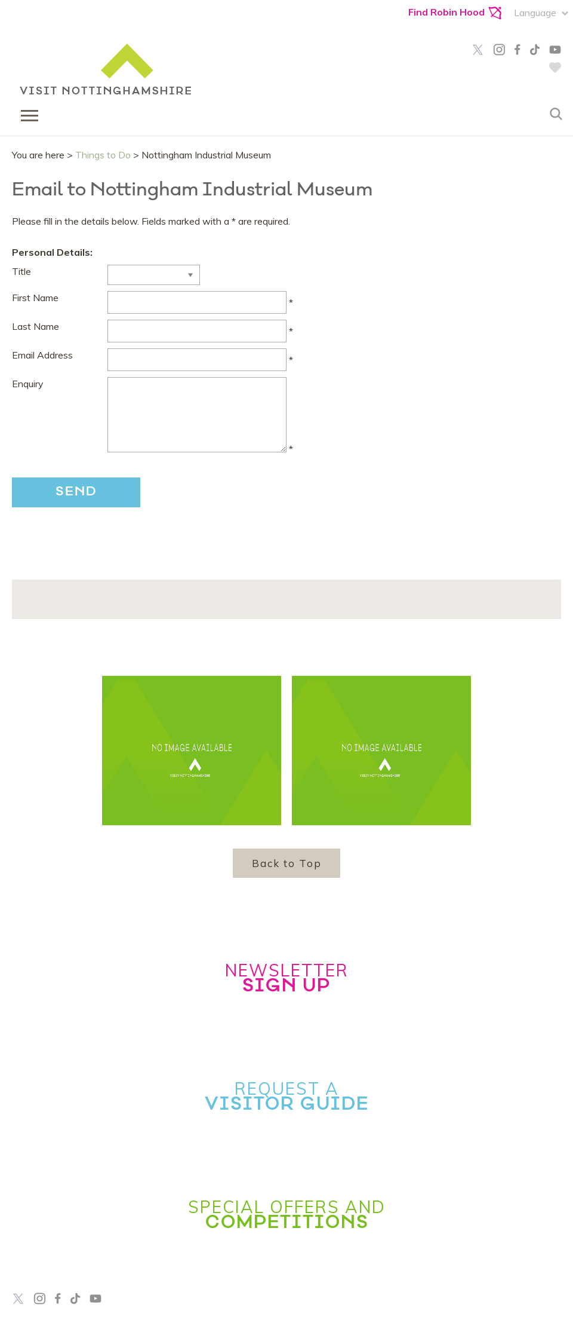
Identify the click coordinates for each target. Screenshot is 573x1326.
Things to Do (103, 155)
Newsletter (286, 978)
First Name (35, 298)
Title (21, 271)
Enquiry (28, 384)
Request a (287, 1096)
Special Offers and (287, 1214)
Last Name (35, 326)
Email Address (42, 355)
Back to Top (287, 863)
